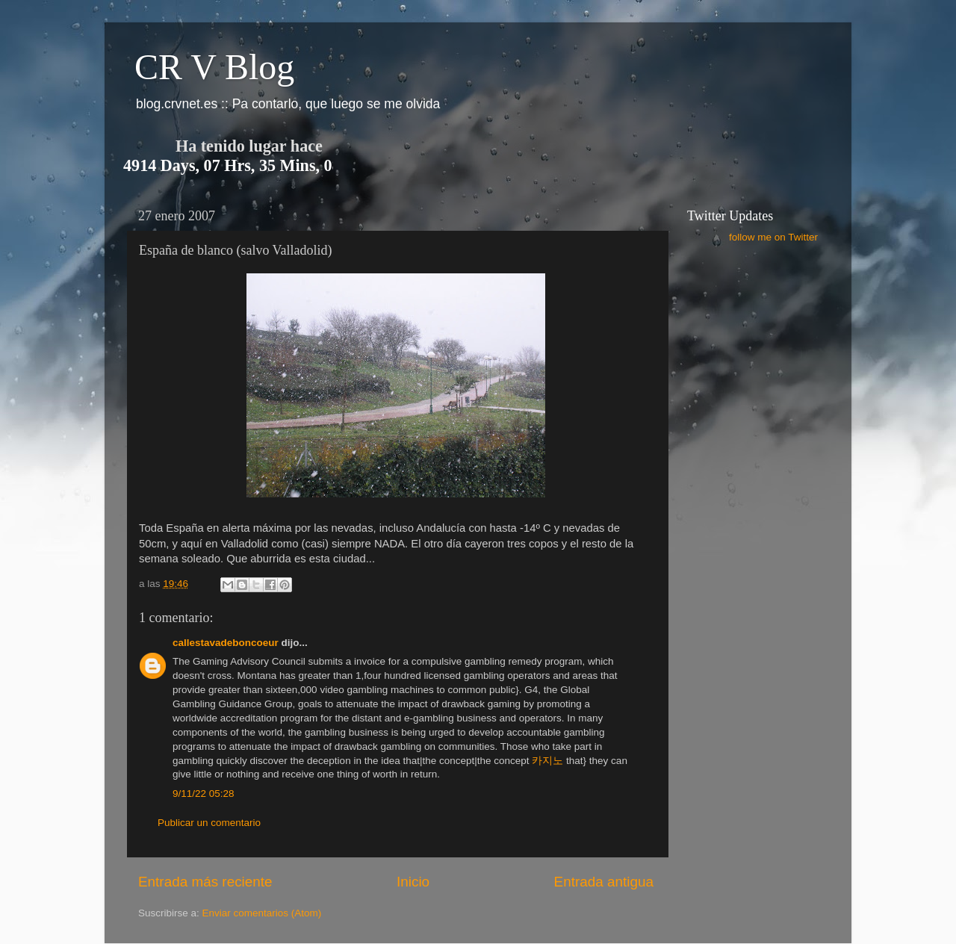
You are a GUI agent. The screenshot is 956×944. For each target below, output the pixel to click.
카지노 (547, 760)
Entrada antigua (604, 881)
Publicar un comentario (209, 822)
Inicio (413, 881)
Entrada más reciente (205, 881)
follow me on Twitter (773, 237)
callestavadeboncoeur (226, 642)
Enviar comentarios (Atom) (262, 913)
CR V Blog (214, 67)
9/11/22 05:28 (204, 793)
